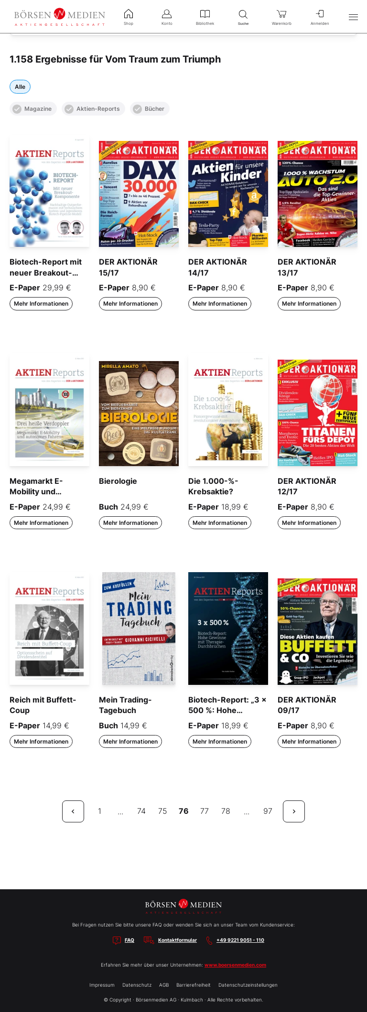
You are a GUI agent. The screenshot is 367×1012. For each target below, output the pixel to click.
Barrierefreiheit (193, 985)
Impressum (102, 985)
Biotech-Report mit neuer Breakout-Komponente (46, 272)
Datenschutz (136, 985)
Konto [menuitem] (167, 16)
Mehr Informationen (41, 303)
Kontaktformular (177, 940)
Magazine (32, 109)
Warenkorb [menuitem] (281, 16)
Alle (20, 86)
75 (162, 811)
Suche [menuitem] (243, 16)
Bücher (148, 109)
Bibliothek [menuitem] (205, 16)
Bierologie (118, 481)
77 (204, 811)
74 (141, 811)
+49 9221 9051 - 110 (240, 940)
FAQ (129, 940)
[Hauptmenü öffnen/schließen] (353, 16)
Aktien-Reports (92, 109)
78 (225, 811)
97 (267, 811)
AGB (164, 985)
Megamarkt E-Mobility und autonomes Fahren (45, 491)
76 (184, 811)
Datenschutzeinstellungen (248, 985)
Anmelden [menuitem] (320, 16)
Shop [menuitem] (128, 16)
